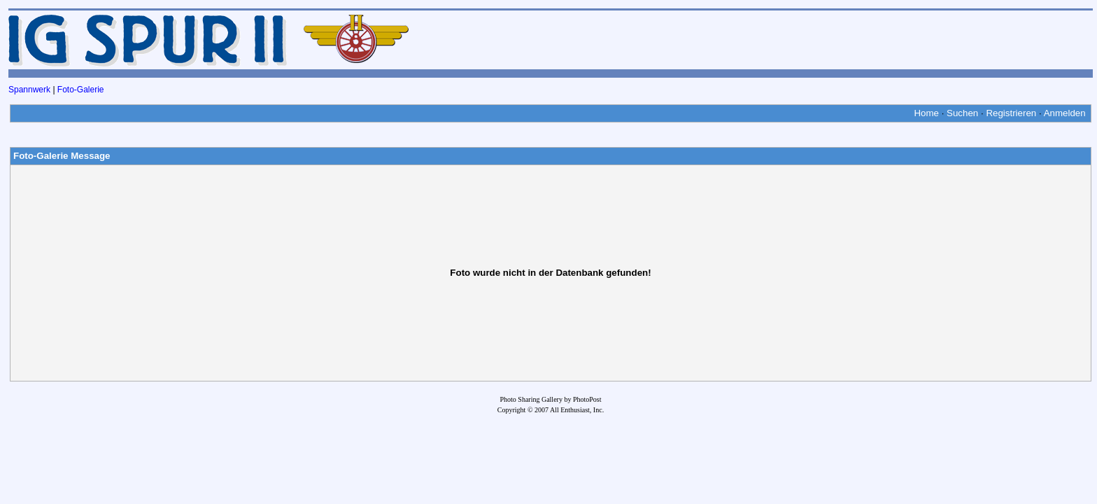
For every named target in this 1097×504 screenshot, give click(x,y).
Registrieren (1011, 113)
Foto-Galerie (80, 89)
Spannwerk (29, 89)
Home (926, 113)
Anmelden (1065, 113)
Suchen (962, 113)
